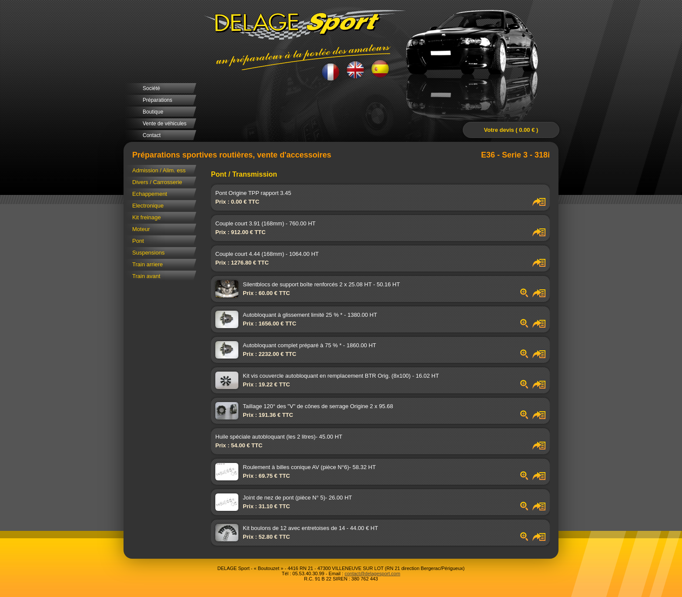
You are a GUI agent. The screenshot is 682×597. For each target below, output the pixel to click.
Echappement (149, 194)
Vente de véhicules (165, 124)
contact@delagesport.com (372, 573)
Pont (138, 241)
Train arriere (147, 264)
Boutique (153, 112)
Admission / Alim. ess (159, 170)
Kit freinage (146, 217)
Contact (151, 135)
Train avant (146, 276)
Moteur (141, 229)
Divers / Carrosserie (157, 182)
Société (151, 88)
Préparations (157, 100)
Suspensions (148, 252)
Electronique (148, 205)
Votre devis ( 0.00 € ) (511, 130)
